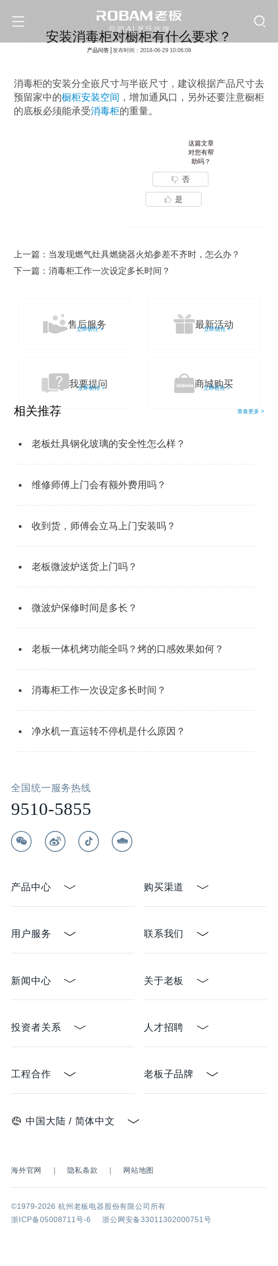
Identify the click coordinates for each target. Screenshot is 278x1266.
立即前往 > (89, 329)
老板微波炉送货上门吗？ (84, 566)
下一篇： (92, 271)
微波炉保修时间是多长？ (84, 607)
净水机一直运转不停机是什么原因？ (108, 731)
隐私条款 (82, 1170)
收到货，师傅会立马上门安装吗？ (104, 526)
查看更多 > (250, 411)
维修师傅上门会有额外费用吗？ (99, 484)
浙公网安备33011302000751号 (156, 1219)
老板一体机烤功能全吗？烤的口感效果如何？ (128, 649)
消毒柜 (105, 111)
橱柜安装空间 (91, 97)
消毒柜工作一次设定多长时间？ (99, 690)
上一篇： (127, 254)
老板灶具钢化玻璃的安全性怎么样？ (108, 443)
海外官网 (26, 1170)
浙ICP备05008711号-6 (51, 1219)
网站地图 (138, 1170)
